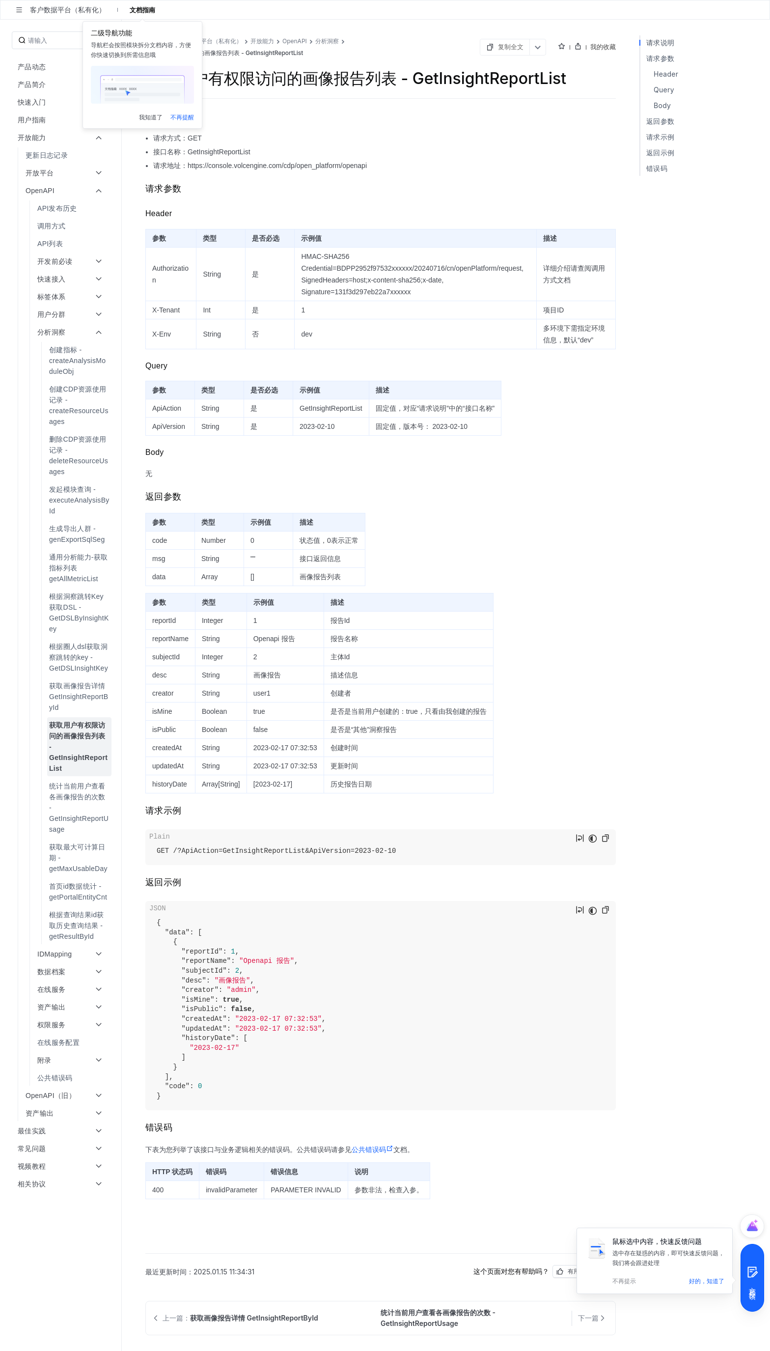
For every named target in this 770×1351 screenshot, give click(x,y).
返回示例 (660, 152)
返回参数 (660, 121)
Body (662, 105)
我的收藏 (603, 47)
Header (666, 74)
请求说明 (660, 42)
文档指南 (142, 10)
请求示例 (660, 137)
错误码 (656, 168)
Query (664, 89)
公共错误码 (372, 1150)
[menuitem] (61, 155)
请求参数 (660, 58)
